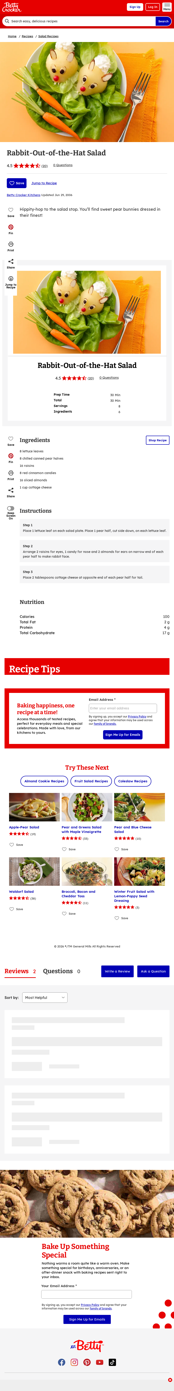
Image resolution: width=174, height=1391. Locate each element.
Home (12, 36)
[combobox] (78, 21)
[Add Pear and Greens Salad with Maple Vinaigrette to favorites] (64, 849)
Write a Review (117, 971)
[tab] (20, 971)
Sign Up (135, 7)
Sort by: (12, 997)
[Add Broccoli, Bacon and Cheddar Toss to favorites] (64, 913)
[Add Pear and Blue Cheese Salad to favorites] (117, 849)
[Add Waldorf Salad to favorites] (12, 909)
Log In (152, 7)
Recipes (27, 36)
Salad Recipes (48, 36)
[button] (10, 229)
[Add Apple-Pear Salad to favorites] (12, 844)
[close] (170, 1380)
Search (163, 21)
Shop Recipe (158, 440)
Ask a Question (153, 971)
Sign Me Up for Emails (122, 735)
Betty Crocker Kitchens (23, 195)
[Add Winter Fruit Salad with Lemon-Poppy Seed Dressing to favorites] (117, 918)
